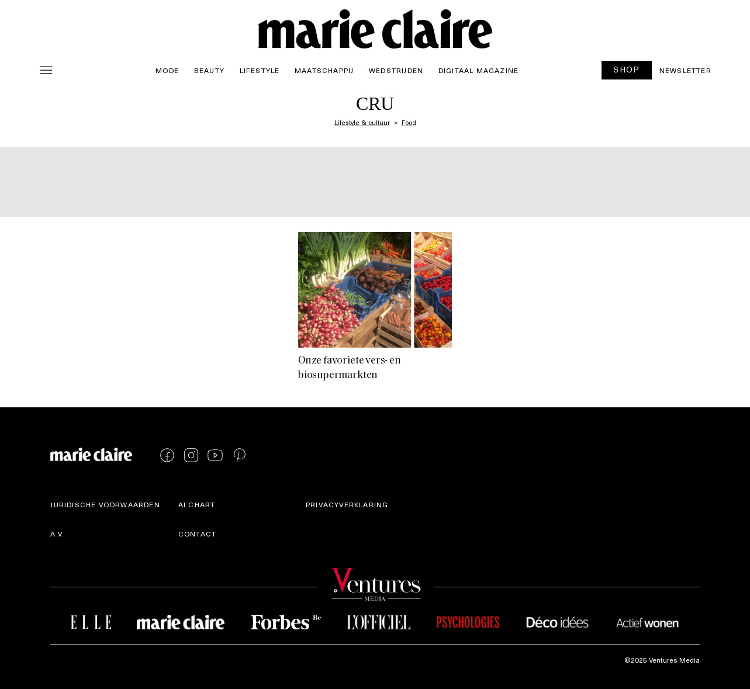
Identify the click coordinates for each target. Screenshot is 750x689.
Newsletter (685, 70)
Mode (167, 70)
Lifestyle (260, 70)
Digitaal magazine (478, 70)
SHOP (626, 69)
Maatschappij (324, 70)
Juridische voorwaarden (105, 504)
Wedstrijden (396, 70)
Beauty (209, 70)
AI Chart (197, 504)
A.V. (57, 533)
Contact (197, 533)
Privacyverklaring (347, 504)
